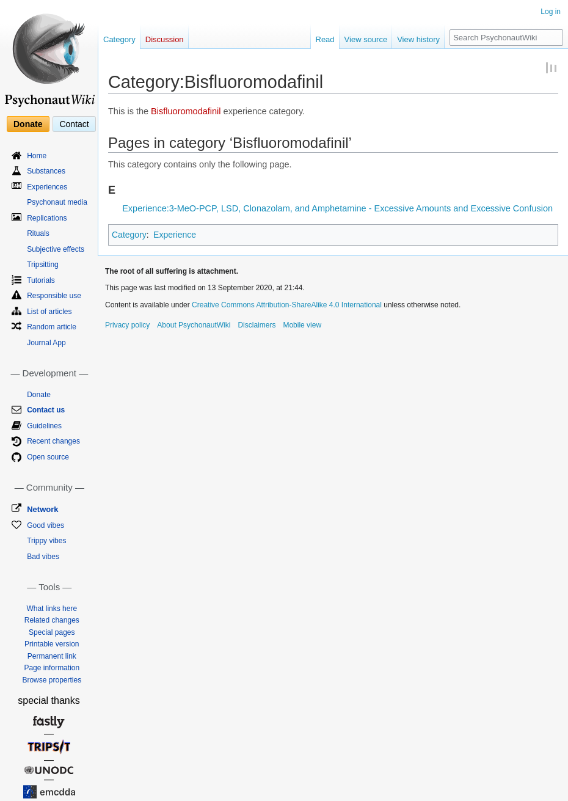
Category (129, 235)
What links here (51, 608)
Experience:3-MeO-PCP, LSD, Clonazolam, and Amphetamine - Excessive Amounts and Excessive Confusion (337, 208)
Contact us (46, 410)
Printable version (51, 644)
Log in (551, 11)
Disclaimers (256, 325)
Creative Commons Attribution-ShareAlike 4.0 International (287, 305)
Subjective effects (55, 249)
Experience (174, 235)
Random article (51, 327)
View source (366, 39)
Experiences (47, 187)
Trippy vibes (46, 540)
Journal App (46, 342)
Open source (48, 457)
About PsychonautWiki (193, 325)
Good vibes (45, 525)
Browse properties (51, 680)
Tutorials (41, 280)
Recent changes (53, 441)
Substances (46, 171)
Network (42, 509)
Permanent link (51, 656)
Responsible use (54, 295)
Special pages (52, 632)
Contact (74, 124)
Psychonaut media (57, 202)
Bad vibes (43, 556)
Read (325, 39)
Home (36, 156)
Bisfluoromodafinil (185, 111)
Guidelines (44, 426)
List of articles (49, 311)
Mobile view (302, 325)
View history (418, 39)
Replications (47, 218)
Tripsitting (43, 264)
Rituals (38, 233)
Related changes (51, 620)
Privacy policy (127, 325)
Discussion (164, 39)
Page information (51, 668)
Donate (27, 124)
